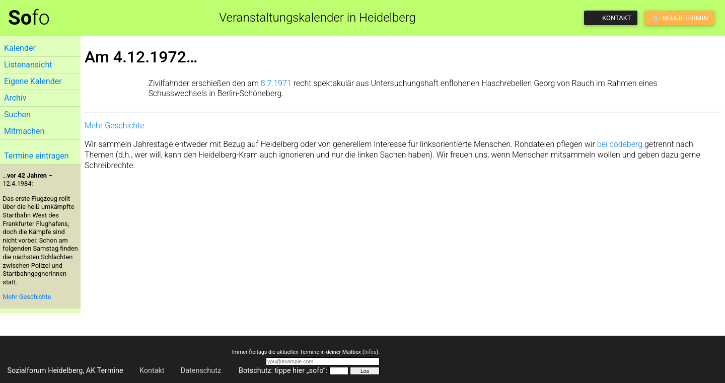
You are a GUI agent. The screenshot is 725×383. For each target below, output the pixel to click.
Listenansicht (28, 64)
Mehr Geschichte (27, 296)
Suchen (17, 114)
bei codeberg (619, 144)
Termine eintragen (36, 156)
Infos (370, 352)
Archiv (15, 98)
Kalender (20, 48)
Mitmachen (24, 131)
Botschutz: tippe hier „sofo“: (283, 370)
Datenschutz (201, 370)
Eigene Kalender (33, 81)
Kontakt (152, 370)
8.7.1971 (276, 83)
